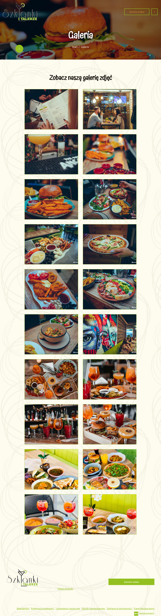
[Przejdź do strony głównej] (20, 11)
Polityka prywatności (42, 608)
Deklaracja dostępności (120, 608)
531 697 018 (73, 575)
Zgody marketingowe (93, 608)
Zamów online (136, 11)
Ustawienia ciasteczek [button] (68, 608)
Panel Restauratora (144, 608)
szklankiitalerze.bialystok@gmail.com (78, 584)
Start (75, 46)
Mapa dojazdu (65, 588)
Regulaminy (23, 608)
